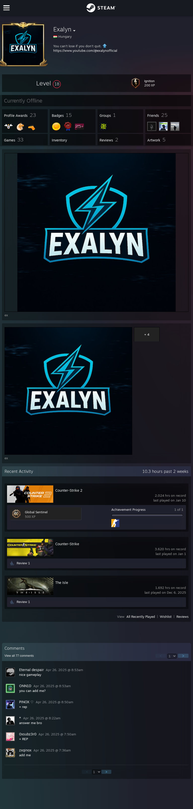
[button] (48, 83)
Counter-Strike (67, 544)
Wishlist (166, 617)
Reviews (182, 617)
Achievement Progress (128, 510)
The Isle (61, 582)
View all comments (19, 656)
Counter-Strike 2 (68, 490)
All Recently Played (140, 617)
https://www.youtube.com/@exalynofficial (85, 50)
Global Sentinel (36, 512)
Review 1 (23, 563)
